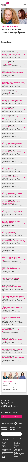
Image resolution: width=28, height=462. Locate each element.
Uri (15, 448)
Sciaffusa (4, 455)
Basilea (3, 443)
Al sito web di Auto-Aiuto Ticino (11, 417)
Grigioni (4, 446)
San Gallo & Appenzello (17, 442)
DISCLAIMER (4, 429)
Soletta (3, 457)
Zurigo (16, 456)
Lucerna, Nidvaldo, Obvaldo (6, 449)
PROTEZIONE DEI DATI (15, 427)
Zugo (15, 452)
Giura (3, 448)
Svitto (3, 456)
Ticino (15, 446)
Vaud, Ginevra (18, 449)
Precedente (4, 47)
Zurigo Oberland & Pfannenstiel (19, 454)
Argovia (4, 442)
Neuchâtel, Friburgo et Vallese (7, 452)
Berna (3, 445)
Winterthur (17, 450)
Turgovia (16, 445)
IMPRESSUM (4, 427)
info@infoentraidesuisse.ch (9, 406)
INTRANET (12, 429)
